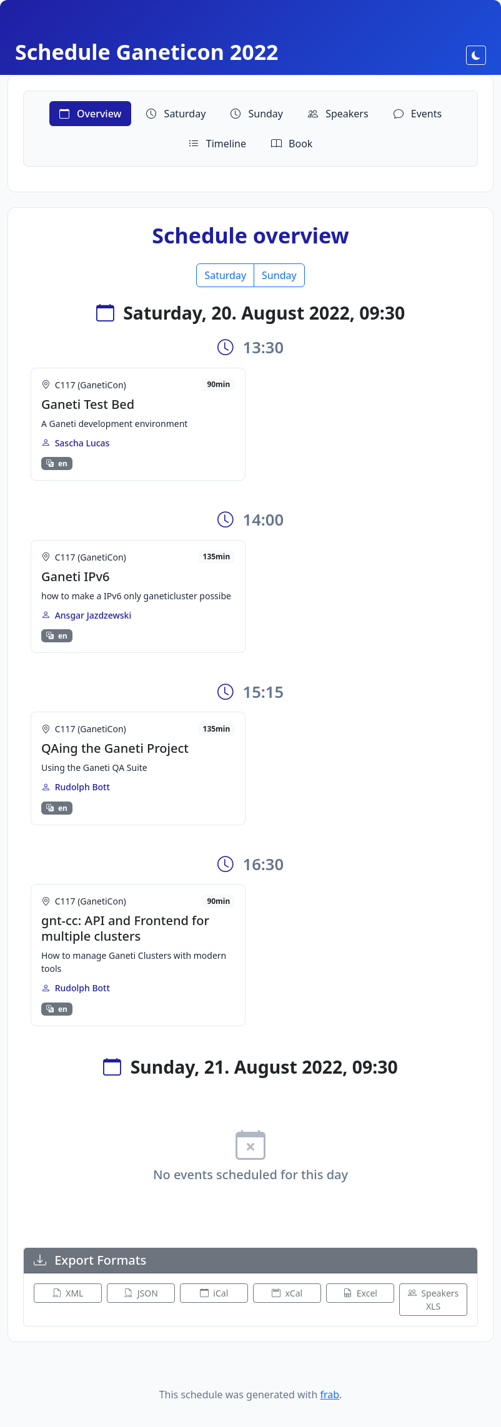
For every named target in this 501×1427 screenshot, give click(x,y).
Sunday (257, 113)
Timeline (217, 143)
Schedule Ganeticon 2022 (147, 51)
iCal (214, 1293)
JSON (141, 1293)
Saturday (176, 113)
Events (418, 113)
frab (329, 1394)
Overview (90, 113)
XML (68, 1293)
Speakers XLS (433, 1299)
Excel (360, 1293)
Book (291, 143)
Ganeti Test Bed (87, 404)
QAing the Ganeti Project (115, 748)
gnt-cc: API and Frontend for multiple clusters (125, 928)
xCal (287, 1293)
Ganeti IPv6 (75, 576)
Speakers (338, 113)
